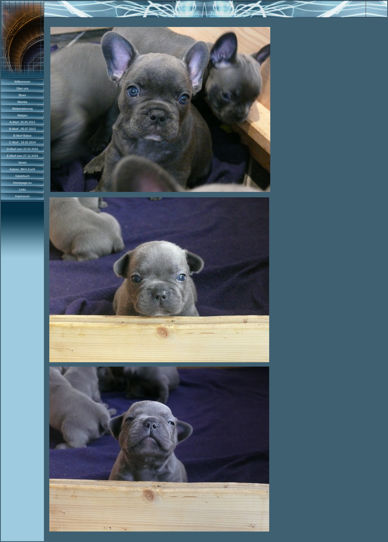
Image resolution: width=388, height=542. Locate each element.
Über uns (22, 88)
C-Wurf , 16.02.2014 (22, 142)
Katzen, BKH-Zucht (22, 169)
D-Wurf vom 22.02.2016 (22, 149)
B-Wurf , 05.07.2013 (22, 128)
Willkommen (22, 81)
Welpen (22, 115)
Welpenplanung (22, 108)
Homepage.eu (22, 182)
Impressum (22, 196)
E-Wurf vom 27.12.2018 (22, 155)
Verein (22, 162)
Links (22, 189)
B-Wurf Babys (22, 135)
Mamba (22, 101)
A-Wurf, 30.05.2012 (22, 122)
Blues (22, 95)
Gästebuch (22, 176)
